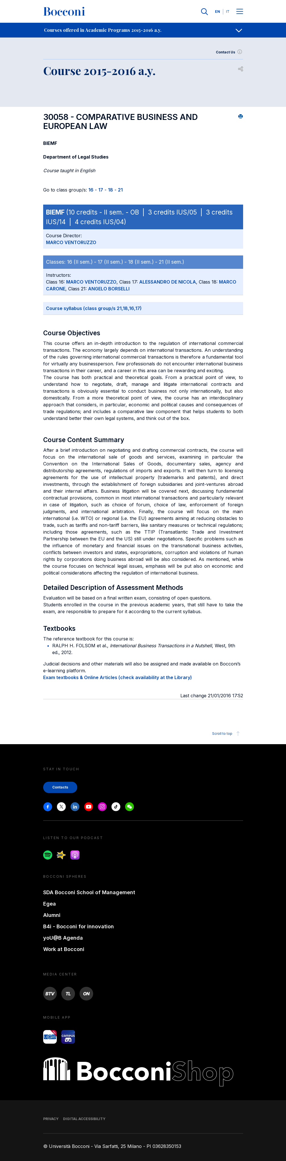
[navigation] (143, 30)
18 (110, 190)
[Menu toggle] (239, 12)
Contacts (60, 787)
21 (120, 190)
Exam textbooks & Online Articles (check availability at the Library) (117, 677)
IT (227, 11)
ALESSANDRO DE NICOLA (167, 282)
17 (100, 190)
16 (90, 190)
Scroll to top (226, 733)
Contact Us (229, 52)
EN (217, 11)
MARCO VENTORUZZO (71, 242)
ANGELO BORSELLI (109, 289)
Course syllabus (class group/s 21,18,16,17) (94, 308)
